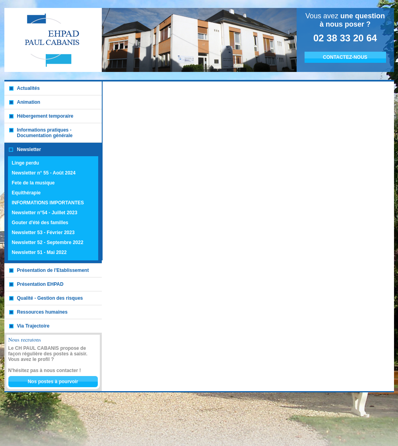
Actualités (28, 88)
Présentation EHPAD (40, 284)
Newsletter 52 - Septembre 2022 (47, 242)
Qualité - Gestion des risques (50, 298)
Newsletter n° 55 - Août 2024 (44, 173)
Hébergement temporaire (45, 116)
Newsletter (29, 149)
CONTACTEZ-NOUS (345, 57)
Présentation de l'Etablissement (53, 270)
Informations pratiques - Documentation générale (45, 132)
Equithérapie (26, 193)
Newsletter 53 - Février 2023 (43, 232)
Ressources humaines (42, 312)
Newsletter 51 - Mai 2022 (39, 252)
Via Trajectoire (33, 326)
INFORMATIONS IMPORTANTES (48, 203)
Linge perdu (25, 163)
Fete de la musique (33, 183)
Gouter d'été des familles (40, 222)
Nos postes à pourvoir (53, 381)
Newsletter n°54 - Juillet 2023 (45, 212)
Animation (29, 102)
